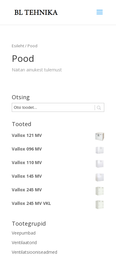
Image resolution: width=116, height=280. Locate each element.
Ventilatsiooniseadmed (34, 252)
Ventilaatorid (24, 242)
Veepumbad (24, 233)
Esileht (18, 46)
